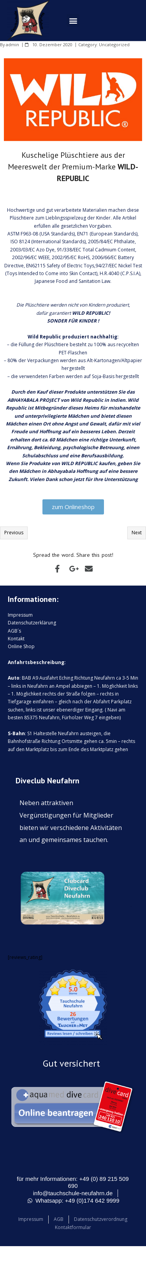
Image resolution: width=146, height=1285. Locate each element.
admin (12, 44)
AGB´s (14, 631)
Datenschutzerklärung (32, 622)
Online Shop (21, 646)
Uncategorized (114, 44)
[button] (73, 20)
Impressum (20, 615)
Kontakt (16, 638)
